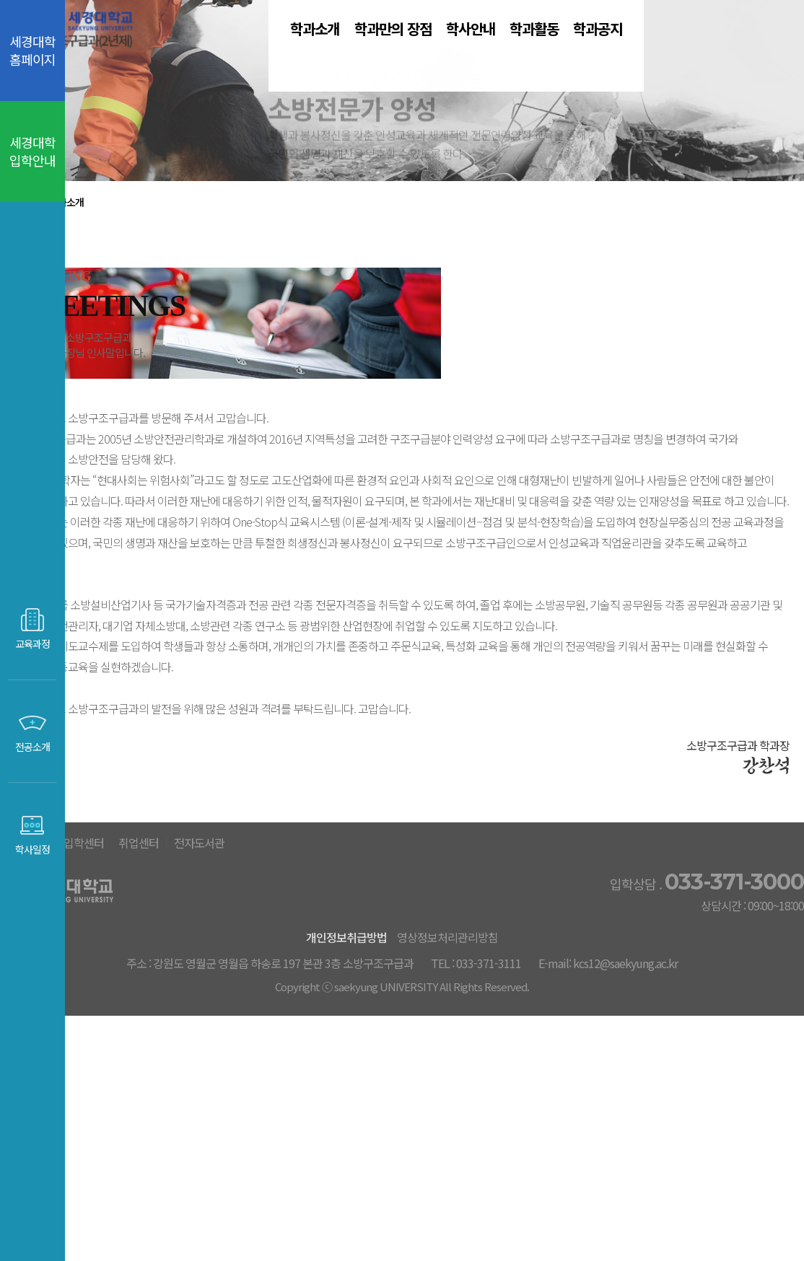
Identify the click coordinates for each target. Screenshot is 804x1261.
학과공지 (713, 50)
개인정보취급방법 (368, 1153)
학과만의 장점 (384, 50)
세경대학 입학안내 (32, 151)
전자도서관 (485, 1060)
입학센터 (324, 1060)
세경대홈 (246, 1060)
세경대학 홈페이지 (32, 50)
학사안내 (506, 50)
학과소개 (263, 50)
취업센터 (401, 1060)
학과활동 (610, 50)
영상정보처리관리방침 (489, 1153)
